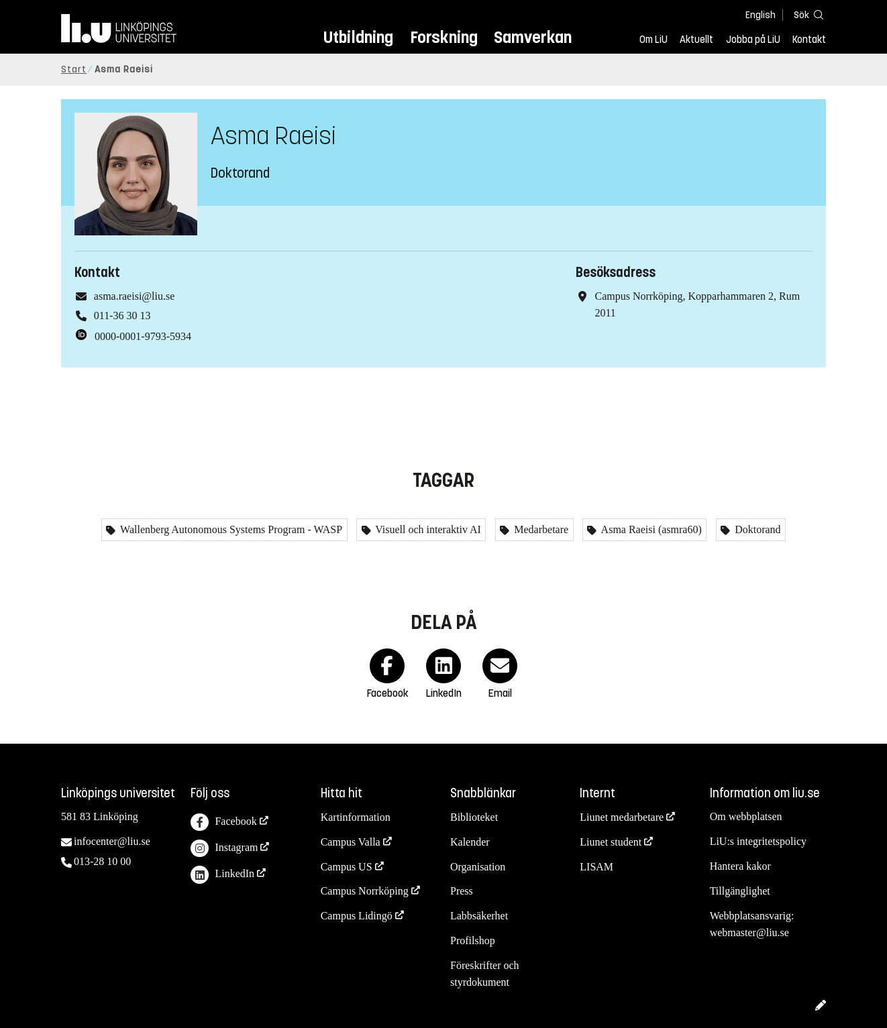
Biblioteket (474, 817)
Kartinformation (355, 817)
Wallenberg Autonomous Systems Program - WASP (229, 529)
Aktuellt (696, 40)
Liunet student (610, 842)
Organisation (477, 866)
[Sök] (806, 14)
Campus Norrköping (365, 891)
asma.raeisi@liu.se (134, 296)
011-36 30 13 (122, 315)
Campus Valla (350, 842)
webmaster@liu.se (749, 932)
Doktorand (756, 529)
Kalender (470, 842)
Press (461, 891)
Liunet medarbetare (622, 817)
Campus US (346, 866)
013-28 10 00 (102, 861)
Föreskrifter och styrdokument (484, 974)
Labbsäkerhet (479, 915)
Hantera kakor (740, 866)
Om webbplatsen (746, 816)
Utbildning (358, 37)
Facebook (223, 822)
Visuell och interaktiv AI (427, 529)
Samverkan (533, 37)
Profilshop (472, 940)
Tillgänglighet (740, 891)
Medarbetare (539, 529)
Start (74, 69)
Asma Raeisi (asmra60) (649, 529)
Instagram (224, 849)
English (760, 15)
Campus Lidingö (357, 915)
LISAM (596, 866)
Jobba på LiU (753, 40)
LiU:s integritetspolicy (758, 841)
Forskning (444, 37)
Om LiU (653, 40)
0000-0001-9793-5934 (143, 336)
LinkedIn (222, 875)
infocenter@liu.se (112, 841)
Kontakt (809, 40)
